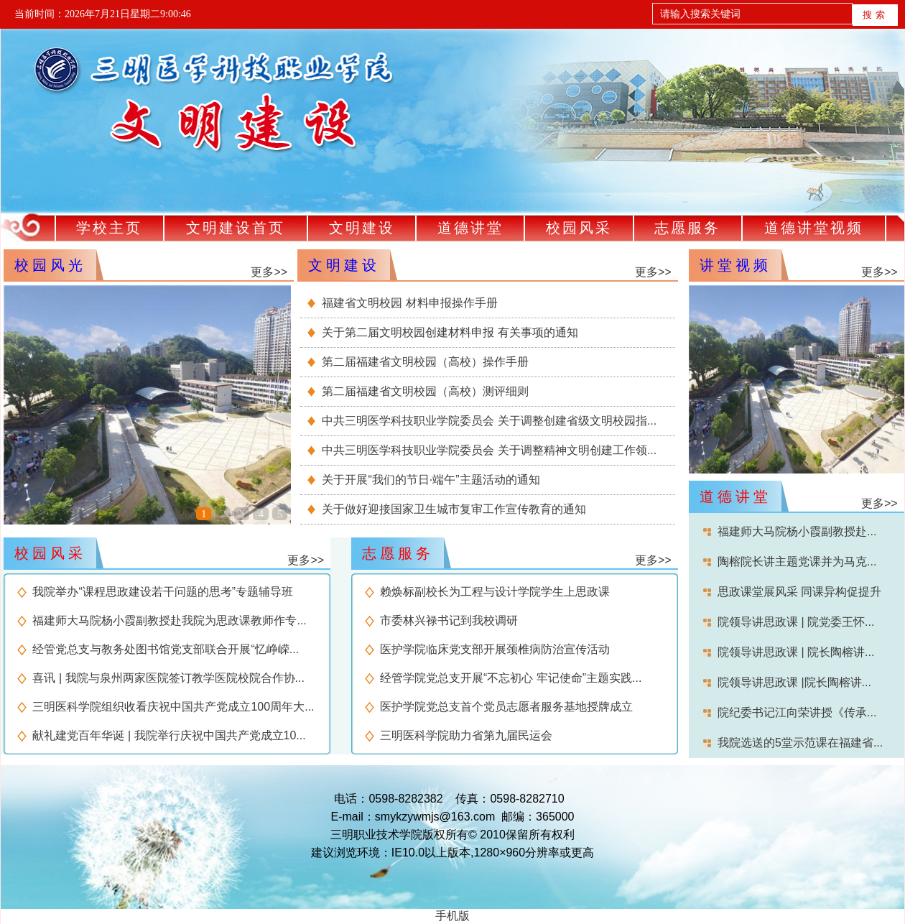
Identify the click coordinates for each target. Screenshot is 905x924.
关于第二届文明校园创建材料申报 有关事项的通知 (449, 332)
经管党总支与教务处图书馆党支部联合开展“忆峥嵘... (165, 649)
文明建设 (362, 228)
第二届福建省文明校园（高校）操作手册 (425, 362)
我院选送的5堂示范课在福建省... (800, 742)
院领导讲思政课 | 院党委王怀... (796, 622)
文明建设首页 (235, 228)
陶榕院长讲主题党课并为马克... (797, 561)
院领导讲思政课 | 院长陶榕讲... (796, 652)
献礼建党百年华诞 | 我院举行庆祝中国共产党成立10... (168, 735)
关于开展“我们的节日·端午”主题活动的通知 (430, 479)
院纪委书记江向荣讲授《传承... (797, 712)
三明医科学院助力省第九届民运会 (466, 735)
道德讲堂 (470, 228)
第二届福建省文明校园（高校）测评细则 (425, 391)
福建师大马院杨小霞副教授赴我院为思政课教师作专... (169, 620)
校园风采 (579, 228)
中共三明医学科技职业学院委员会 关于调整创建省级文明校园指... (489, 421)
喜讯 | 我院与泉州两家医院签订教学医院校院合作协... (168, 678)
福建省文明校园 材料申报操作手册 (409, 303)
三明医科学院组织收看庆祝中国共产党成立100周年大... (173, 707)
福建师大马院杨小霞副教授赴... (797, 531)
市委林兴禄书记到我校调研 (449, 620)
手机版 (452, 916)
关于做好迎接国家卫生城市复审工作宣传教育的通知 (454, 509)
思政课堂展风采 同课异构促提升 (799, 592)
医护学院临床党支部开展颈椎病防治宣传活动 (495, 649)
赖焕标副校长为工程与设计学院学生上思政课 (495, 592)
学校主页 (109, 228)
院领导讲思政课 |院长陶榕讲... (794, 682)
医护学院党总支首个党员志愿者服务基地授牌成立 (506, 707)
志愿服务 (687, 228)
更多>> (269, 272)
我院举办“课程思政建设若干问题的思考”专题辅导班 (162, 592)
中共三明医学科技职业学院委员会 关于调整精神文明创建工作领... (489, 450)
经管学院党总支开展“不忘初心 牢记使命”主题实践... (510, 678)
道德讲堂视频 (813, 228)
